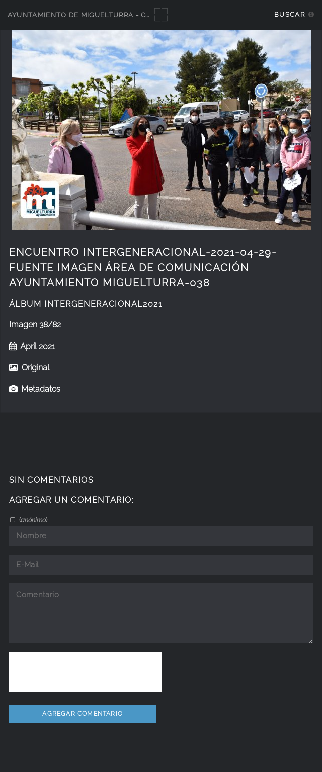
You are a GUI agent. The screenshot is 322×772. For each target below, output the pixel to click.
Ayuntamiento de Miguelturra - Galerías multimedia (117, 15)
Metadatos (40, 389)
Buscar (289, 14)
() (32, 520)
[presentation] (85, 672)
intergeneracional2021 (103, 304)
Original (35, 367)
